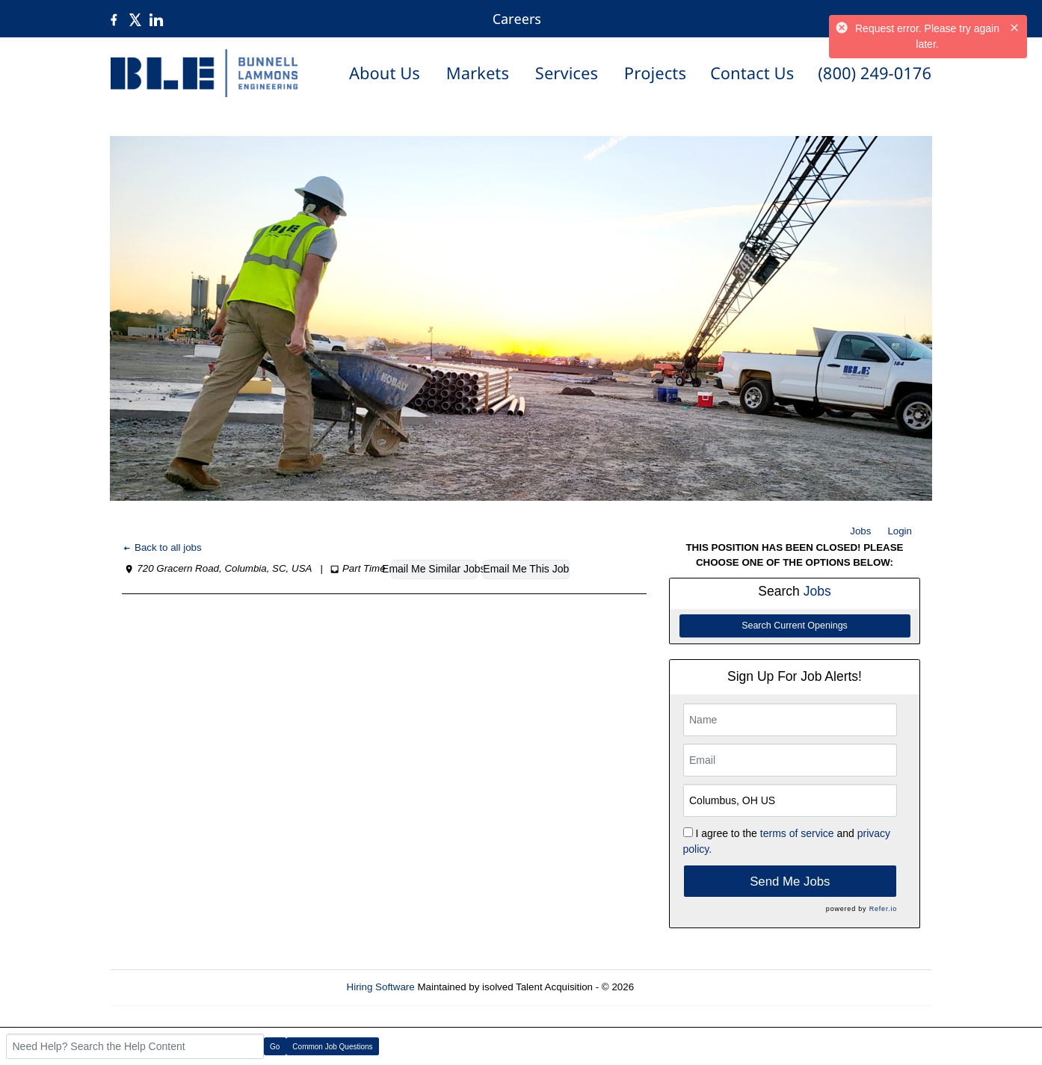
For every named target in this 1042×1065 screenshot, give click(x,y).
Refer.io (883, 909)
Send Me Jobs (790, 881)
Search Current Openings (795, 625)
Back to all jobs (162, 547)
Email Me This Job (526, 569)
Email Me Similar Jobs (434, 569)
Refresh (678, 987)
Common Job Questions (332, 1047)
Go (275, 1047)
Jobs (860, 531)
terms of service (797, 833)
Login (899, 531)
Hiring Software (381, 987)
